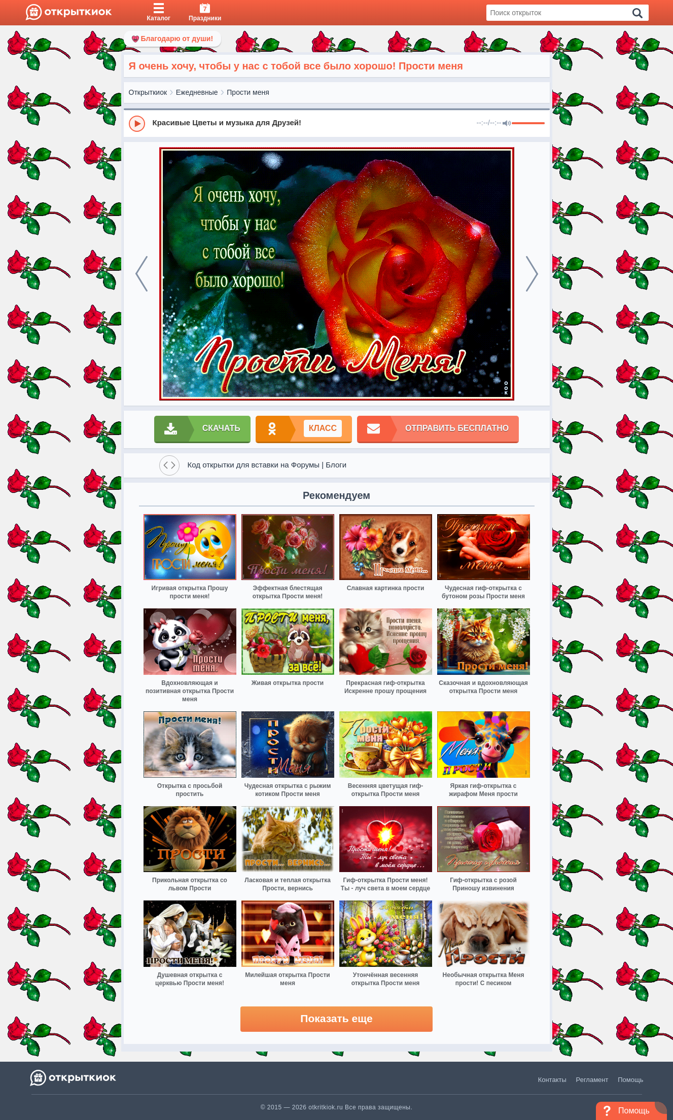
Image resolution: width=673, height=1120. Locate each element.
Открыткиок (148, 92)
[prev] (141, 274)
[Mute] (507, 124)
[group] (337, 123)
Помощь (630, 1079)
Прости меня (248, 92)
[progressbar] (528, 123)
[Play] (137, 124)
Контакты (552, 1079)
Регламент (592, 1079)
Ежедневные (197, 92)
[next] (532, 274)
